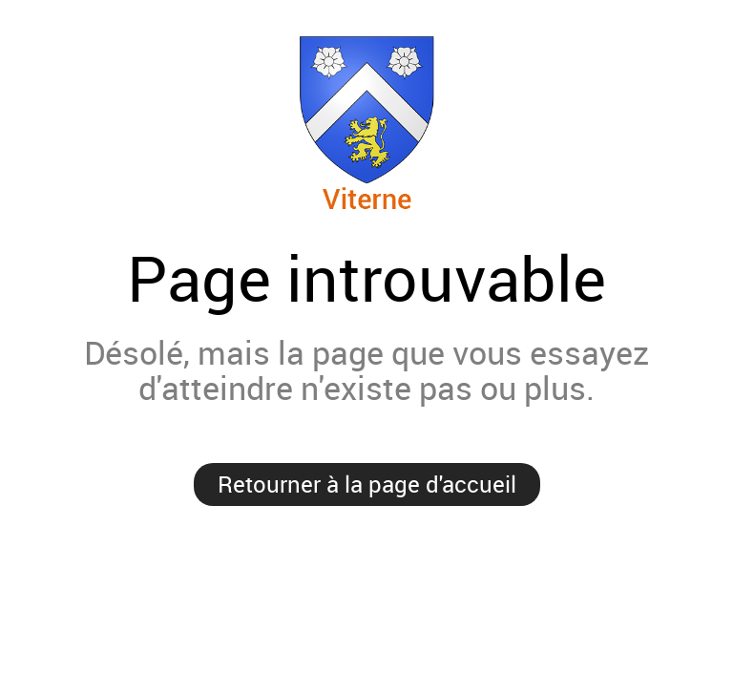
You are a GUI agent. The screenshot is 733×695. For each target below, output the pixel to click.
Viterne (366, 123)
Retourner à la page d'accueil (367, 484)
